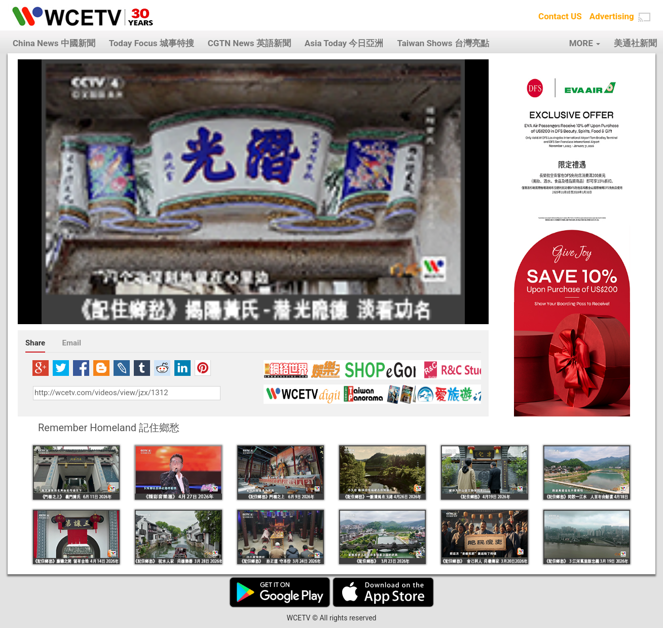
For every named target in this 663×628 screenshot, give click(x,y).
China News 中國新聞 (54, 43)
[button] (644, 17)
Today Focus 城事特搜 (151, 43)
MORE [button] (584, 43)
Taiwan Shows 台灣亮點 (443, 43)
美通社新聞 (635, 43)
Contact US (560, 16)
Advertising (612, 16)
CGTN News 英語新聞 (249, 43)
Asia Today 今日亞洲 (344, 43)
